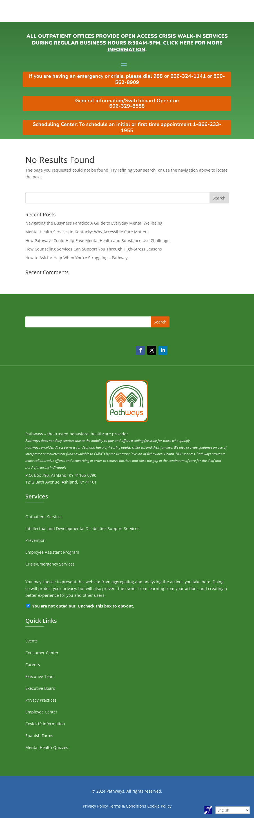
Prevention (35, 540)
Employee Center (41, 712)
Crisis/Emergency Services (50, 564)
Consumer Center (42, 652)
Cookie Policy (159, 806)
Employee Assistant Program (52, 552)
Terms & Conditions (127, 806)
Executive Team (40, 676)
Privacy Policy (95, 806)
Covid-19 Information (45, 723)
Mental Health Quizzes (46, 747)
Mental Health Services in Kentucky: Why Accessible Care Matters (87, 231)
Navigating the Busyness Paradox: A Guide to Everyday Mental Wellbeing (93, 223)
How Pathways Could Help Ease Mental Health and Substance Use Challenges (98, 240)
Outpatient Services (44, 516)
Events (31, 641)
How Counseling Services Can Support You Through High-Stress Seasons (93, 249)
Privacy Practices (41, 700)
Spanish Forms (39, 735)
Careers (32, 664)
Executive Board (40, 688)
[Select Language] (232, 810)
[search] (127, 197)
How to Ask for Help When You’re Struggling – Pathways (77, 257)
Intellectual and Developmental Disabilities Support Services (82, 528)
